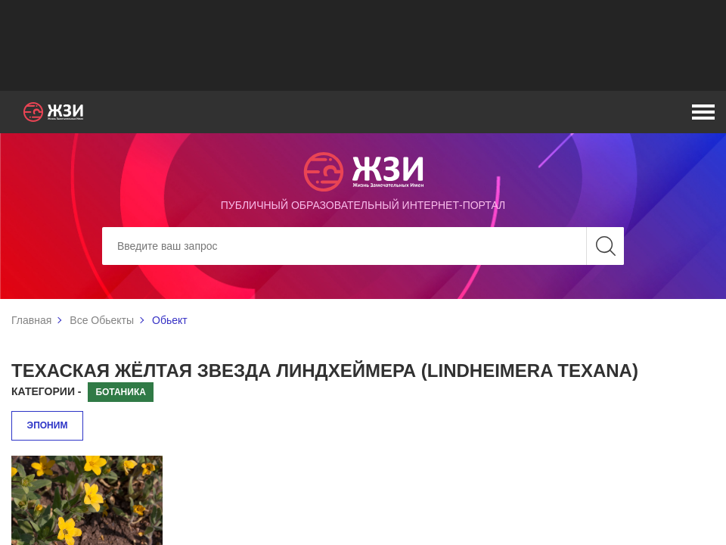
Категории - (46, 391)
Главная (31, 320)
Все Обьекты (102, 320)
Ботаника (120, 392)
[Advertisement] (363, 45)
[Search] (363, 246)
